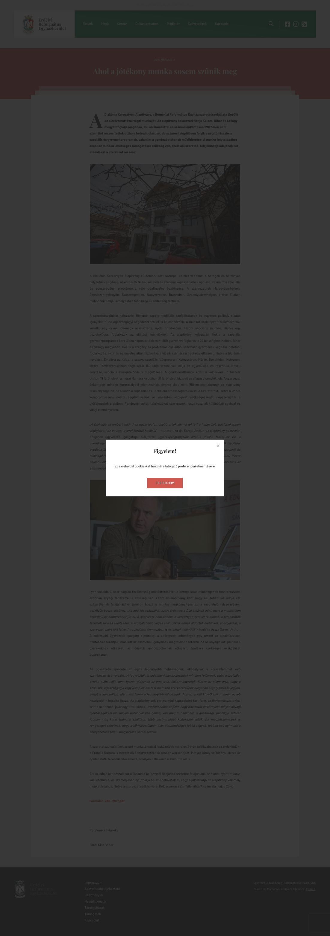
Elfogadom (165, 483)
